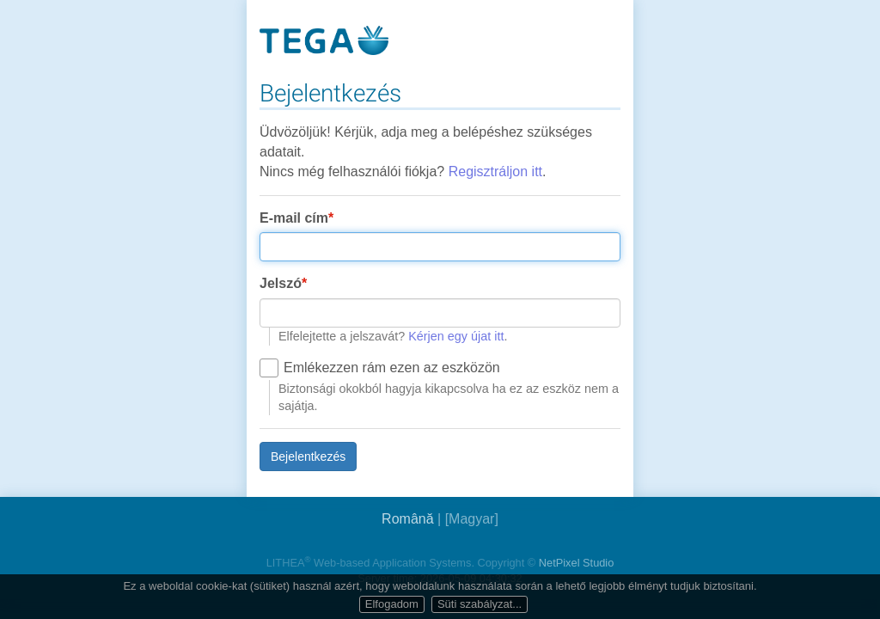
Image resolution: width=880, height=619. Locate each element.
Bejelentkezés (308, 456)
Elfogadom (392, 604)
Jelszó (281, 283)
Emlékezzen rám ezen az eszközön (392, 367)
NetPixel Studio (576, 562)
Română (407, 519)
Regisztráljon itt (495, 171)
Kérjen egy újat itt (456, 336)
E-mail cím (294, 218)
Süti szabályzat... (479, 604)
